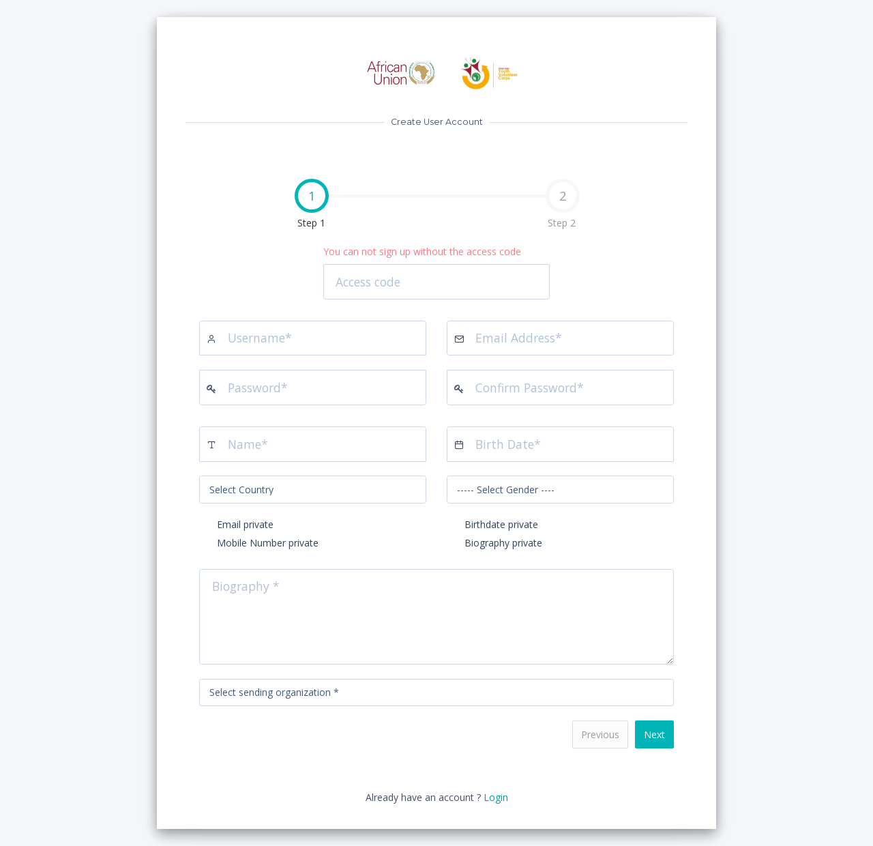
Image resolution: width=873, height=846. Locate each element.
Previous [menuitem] (600, 734)
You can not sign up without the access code (422, 251)
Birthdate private (501, 524)
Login (496, 797)
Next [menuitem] (654, 734)
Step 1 (257, 205)
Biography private (503, 542)
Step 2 (563, 204)
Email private (245, 524)
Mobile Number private (268, 542)
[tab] (311, 205)
